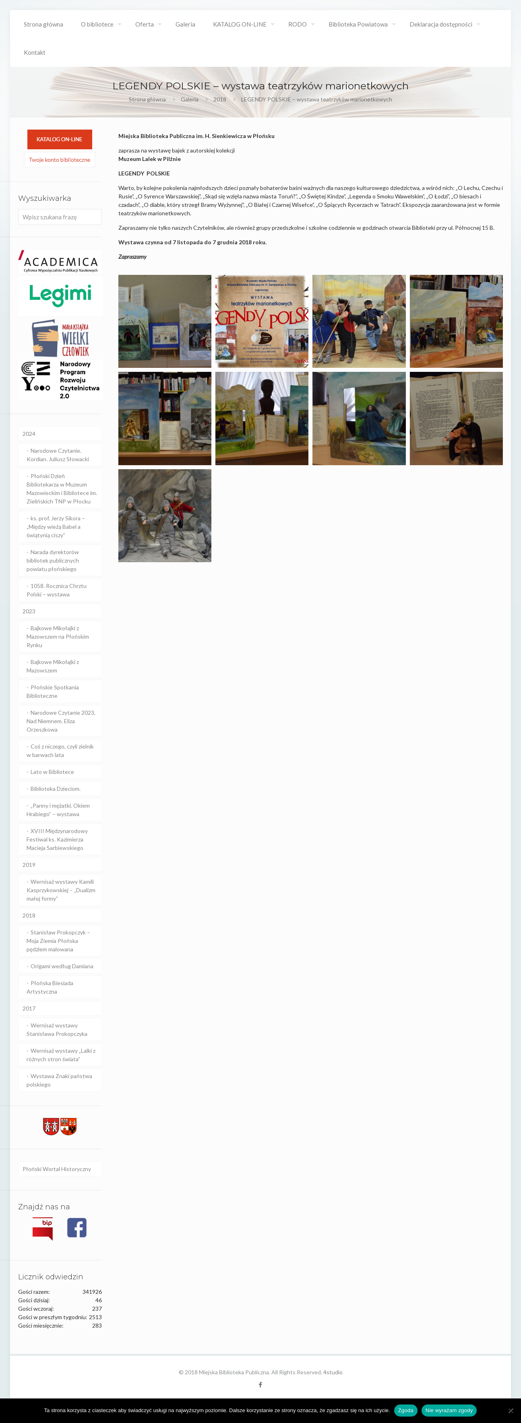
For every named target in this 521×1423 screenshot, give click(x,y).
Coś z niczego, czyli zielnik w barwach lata (60, 750)
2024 (29, 433)
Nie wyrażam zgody (449, 1410)
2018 (219, 99)
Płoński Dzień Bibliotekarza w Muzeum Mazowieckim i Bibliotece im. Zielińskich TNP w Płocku (62, 488)
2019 (29, 864)
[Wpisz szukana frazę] (60, 217)
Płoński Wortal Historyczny (57, 1168)
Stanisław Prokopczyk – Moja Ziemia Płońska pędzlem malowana (58, 941)
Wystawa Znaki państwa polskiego (59, 1080)
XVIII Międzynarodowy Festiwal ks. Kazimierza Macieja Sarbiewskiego (57, 839)
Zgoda (405, 1410)
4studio (333, 1372)
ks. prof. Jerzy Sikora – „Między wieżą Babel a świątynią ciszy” (56, 526)
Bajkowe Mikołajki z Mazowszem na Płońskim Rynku (58, 636)
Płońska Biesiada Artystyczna (50, 987)
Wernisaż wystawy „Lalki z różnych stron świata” (61, 1054)
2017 (29, 1008)
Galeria (189, 99)
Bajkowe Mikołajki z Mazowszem (53, 666)
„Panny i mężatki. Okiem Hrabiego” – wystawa (58, 809)
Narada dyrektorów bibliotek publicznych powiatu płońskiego (53, 560)
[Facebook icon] (261, 1384)
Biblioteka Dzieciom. (56, 788)
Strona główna (147, 99)
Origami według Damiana (62, 966)
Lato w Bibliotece (52, 771)
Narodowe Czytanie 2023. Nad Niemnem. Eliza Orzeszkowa (61, 721)
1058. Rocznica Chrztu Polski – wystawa (57, 590)
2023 (29, 611)
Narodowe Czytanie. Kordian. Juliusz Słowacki (58, 454)
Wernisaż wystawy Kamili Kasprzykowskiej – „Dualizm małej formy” (61, 890)
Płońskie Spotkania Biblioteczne (53, 691)
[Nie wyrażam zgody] (511, 1411)
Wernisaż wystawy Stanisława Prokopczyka (57, 1029)
